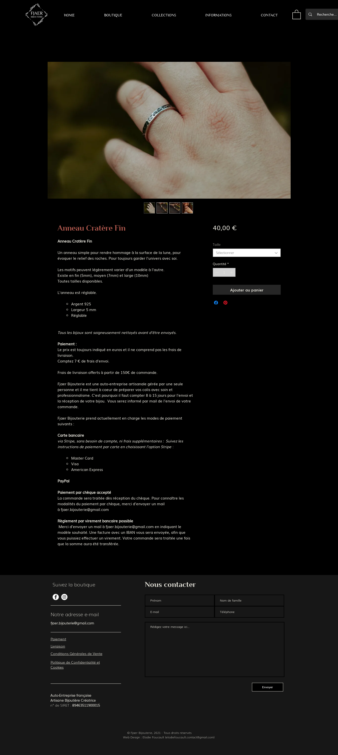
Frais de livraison (227, 235)
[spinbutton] (224, 272)
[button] (113, 15)
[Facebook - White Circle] (56, 597)
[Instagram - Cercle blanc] (64, 597)
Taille (216, 244)
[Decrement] (216, 272)
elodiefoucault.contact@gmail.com (190, 737)
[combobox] (246, 253)
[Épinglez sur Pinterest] (225, 303)
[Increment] (232, 272)
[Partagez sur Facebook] (216, 303)
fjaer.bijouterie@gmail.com (72, 622)
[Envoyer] (267, 687)
